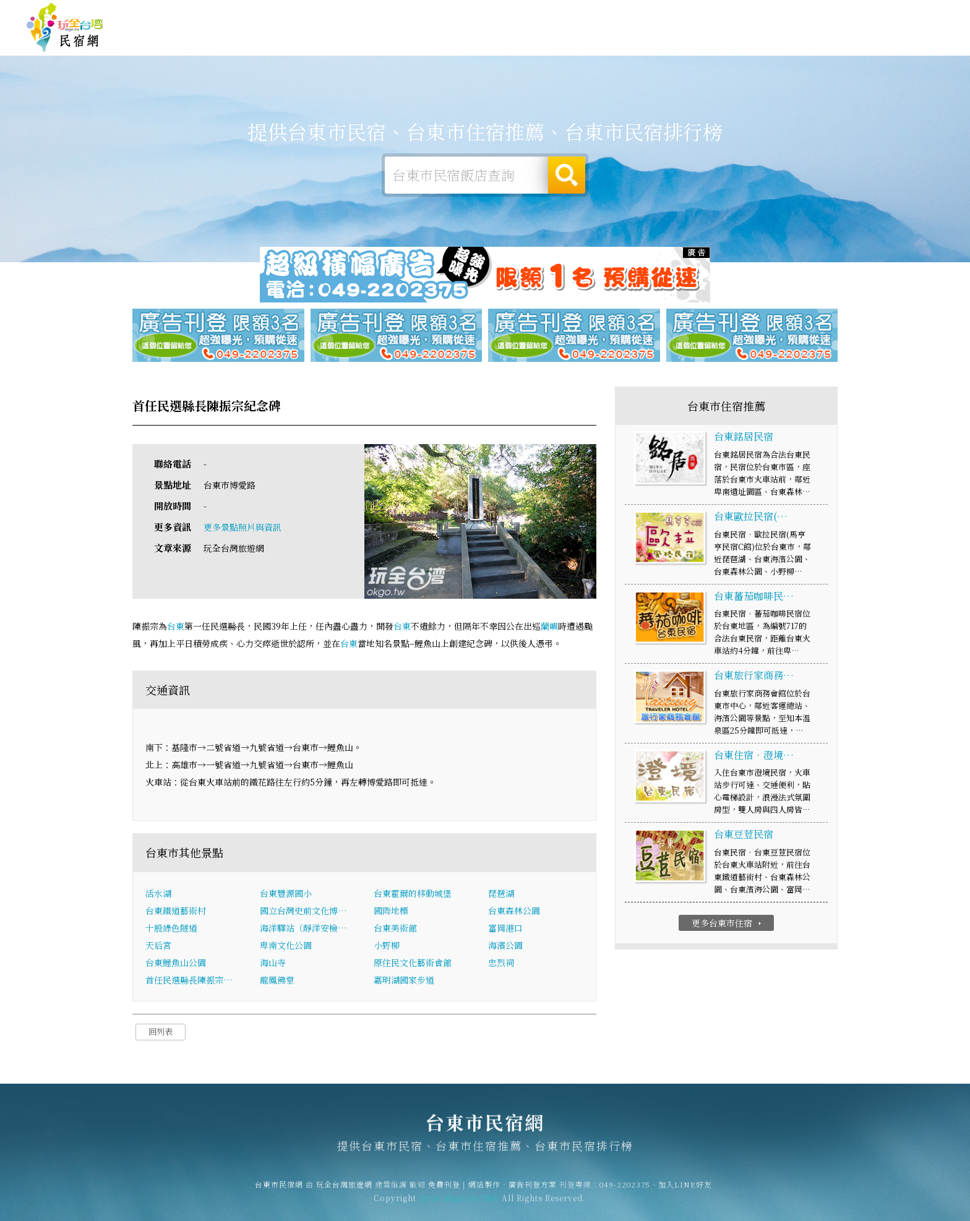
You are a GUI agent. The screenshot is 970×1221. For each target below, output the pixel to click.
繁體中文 (910, 12)
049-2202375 (624, 1191)
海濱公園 (505, 947)
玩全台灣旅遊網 (703, 14)
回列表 (160, 1033)
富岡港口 (505, 929)
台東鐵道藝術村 (175, 912)
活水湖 (158, 895)
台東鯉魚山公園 (175, 964)
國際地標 (391, 912)
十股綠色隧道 (171, 929)
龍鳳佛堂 (277, 981)
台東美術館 (395, 929)
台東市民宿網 (65, 28)
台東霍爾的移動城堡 (413, 895)
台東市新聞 (696, 47)
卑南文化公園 (286, 947)
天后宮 (158, 947)
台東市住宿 (356, 38)
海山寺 (273, 964)
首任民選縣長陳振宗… (189, 981)
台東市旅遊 (492, 40)
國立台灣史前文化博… (303, 912)
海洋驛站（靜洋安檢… (303, 929)
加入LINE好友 (685, 1191)
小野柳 (387, 947)
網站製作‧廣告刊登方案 (823, 14)
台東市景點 (764, 49)
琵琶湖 (501, 895)
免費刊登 (755, 14)
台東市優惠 (628, 44)
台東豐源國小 (286, 895)
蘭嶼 (549, 627)
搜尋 (566, 175)
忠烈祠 (501, 964)
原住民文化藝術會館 (413, 964)
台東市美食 (560, 42)
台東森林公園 (514, 912)
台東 (175, 627)
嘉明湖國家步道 (404, 981)
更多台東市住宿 (728, 924)
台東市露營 (424, 40)
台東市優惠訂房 (900, 40)
